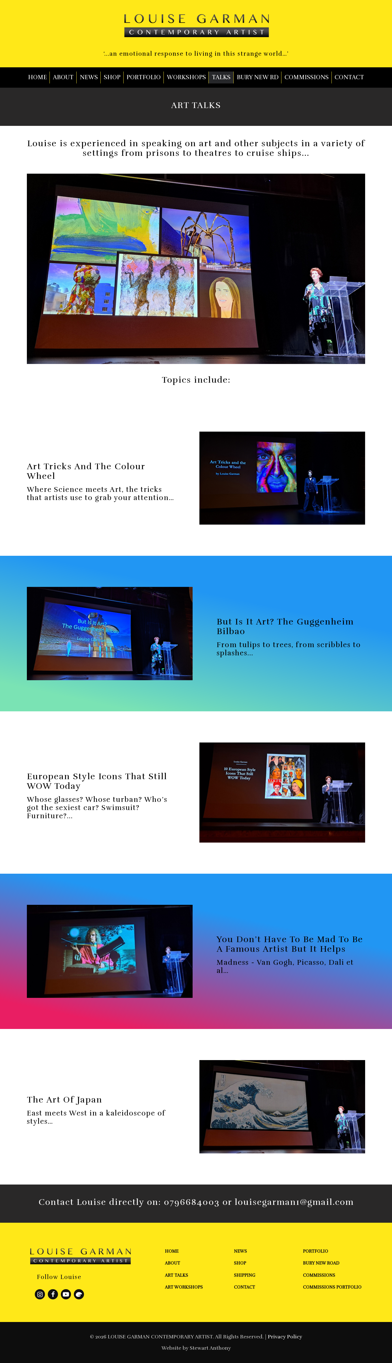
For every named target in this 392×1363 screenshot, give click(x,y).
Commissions (319, 1275)
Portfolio (315, 1251)
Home (171, 1251)
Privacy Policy (285, 1337)
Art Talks (176, 1275)
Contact (244, 1287)
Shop (240, 1263)
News (240, 1251)
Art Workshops (184, 1287)
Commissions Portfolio (332, 1287)
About (172, 1263)
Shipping (244, 1275)
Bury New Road (321, 1263)
